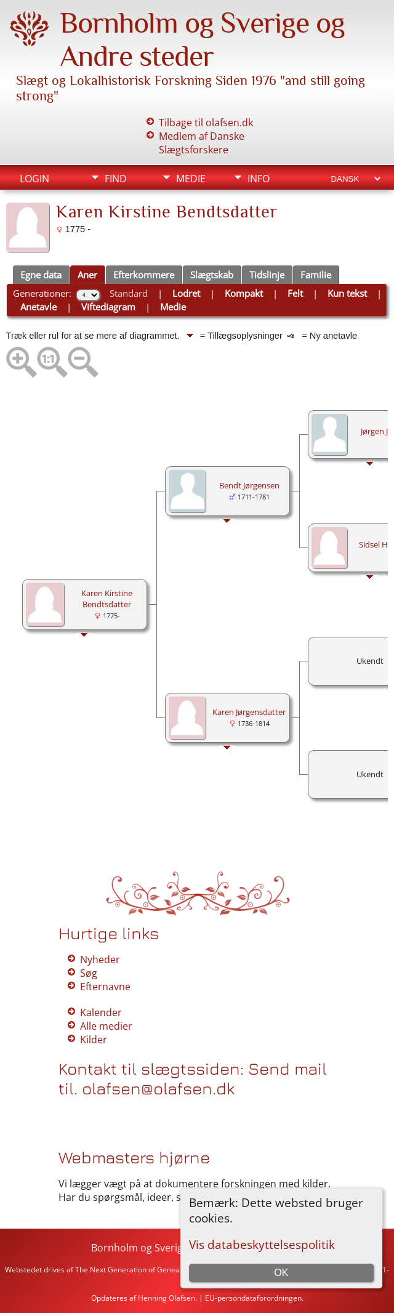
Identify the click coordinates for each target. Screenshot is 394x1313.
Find (116, 178)
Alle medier (106, 1026)
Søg (88, 973)
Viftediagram (108, 307)
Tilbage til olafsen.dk (206, 122)
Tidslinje (266, 275)
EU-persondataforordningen (253, 1298)
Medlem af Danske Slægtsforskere (201, 142)
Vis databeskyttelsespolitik (262, 1244)
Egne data (41, 275)
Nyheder (100, 959)
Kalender (101, 1012)
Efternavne (105, 986)
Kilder (93, 1039)
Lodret (186, 293)
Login (34, 178)
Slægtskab (211, 275)
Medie (191, 178)
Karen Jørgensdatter (249, 711)
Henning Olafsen (166, 1298)
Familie (315, 275)
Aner (87, 275)
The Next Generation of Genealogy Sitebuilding (155, 1269)
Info (258, 178)
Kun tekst (347, 293)
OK (281, 1272)
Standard (129, 293)
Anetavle (38, 307)
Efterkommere (143, 275)
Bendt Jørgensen (249, 485)
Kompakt (244, 293)
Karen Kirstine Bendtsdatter (106, 599)
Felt (295, 293)
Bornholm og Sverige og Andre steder (202, 39)
